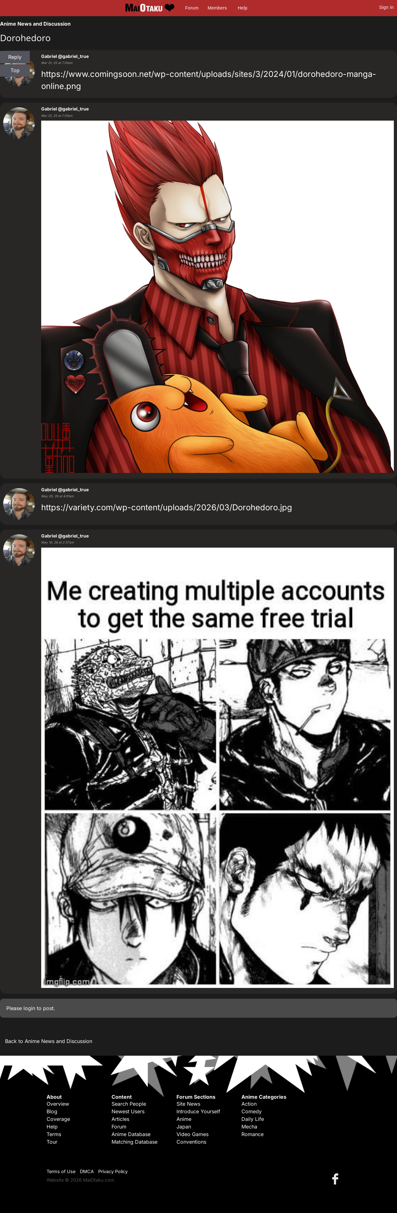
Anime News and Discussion (35, 24)
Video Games (192, 1134)
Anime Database (131, 1134)
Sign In (386, 7)
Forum (192, 7)
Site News (188, 1104)
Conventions (191, 1142)
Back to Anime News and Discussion (48, 1041)
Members (217, 7)
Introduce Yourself (198, 1111)
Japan (183, 1126)
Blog (52, 1111)
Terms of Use (61, 1171)
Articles (120, 1119)
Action (249, 1104)
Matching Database (134, 1142)
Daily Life (252, 1119)
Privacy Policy (113, 1171)
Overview (58, 1104)
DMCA (87, 1171)
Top (15, 70)
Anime (183, 1119)
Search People (129, 1104)
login (29, 1008)
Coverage (58, 1119)
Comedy (251, 1111)
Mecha (249, 1126)
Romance (252, 1134)
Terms (54, 1134)
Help (242, 7)
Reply (15, 57)
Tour (52, 1142)
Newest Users (128, 1111)
